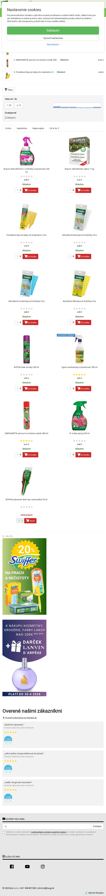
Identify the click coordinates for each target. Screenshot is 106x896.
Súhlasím (53, 30)
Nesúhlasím (53, 44)
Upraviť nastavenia (53, 38)
